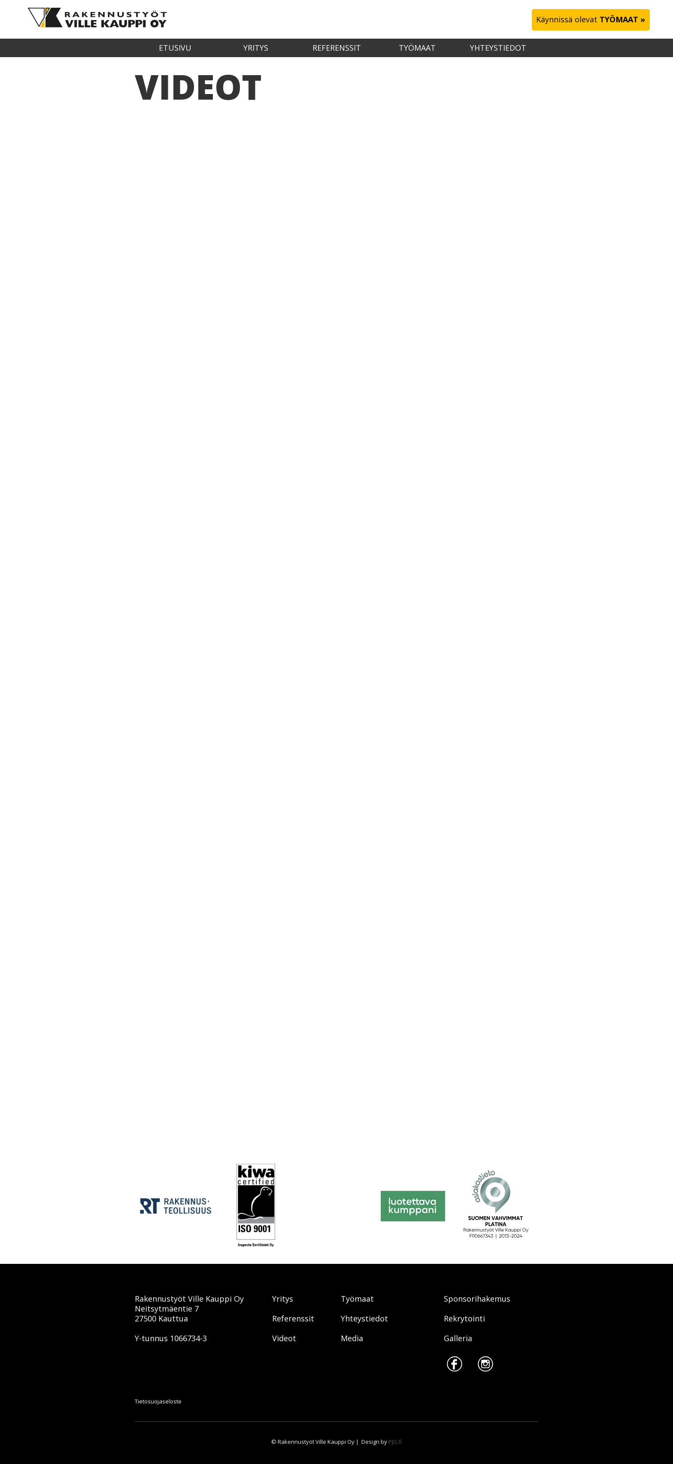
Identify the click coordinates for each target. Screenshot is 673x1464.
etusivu (175, 48)
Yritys (255, 48)
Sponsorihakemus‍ (477, 1299)
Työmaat (417, 48)
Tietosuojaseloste (158, 1401)
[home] (93, 19)
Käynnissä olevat (590, 19)
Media (352, 1338)
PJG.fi (395, 1442)
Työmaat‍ (357, 1299)
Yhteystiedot (498, 48)
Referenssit (336, 48)
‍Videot (284, 1338)
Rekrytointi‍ (464, 1318)
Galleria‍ (458, 1338)
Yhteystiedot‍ (364, 1318)
